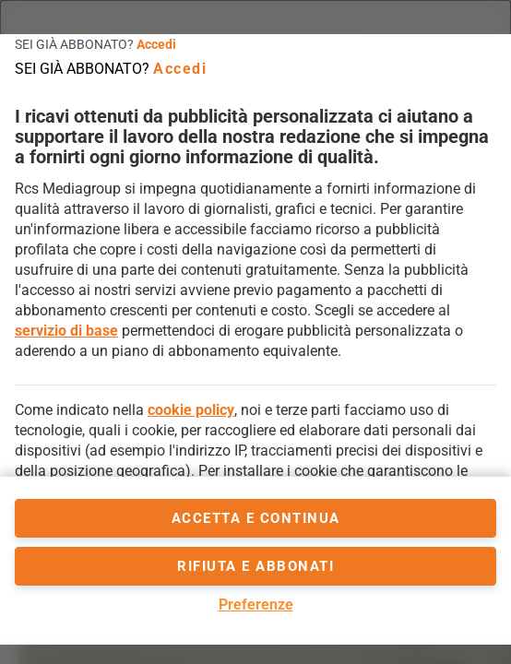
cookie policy (191, 410)
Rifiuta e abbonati (255, 566)
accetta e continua (256, 518)
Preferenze (256, 604)
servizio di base (66, 330)
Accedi (156, 44)
